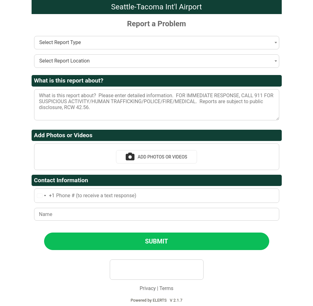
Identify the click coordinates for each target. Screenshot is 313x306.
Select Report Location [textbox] (64, 61)
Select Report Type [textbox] (60, 42)
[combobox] (156, 42)
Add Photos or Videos (156, 156)
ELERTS (160, 300)
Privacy (147, 288)
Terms (166, 288)
